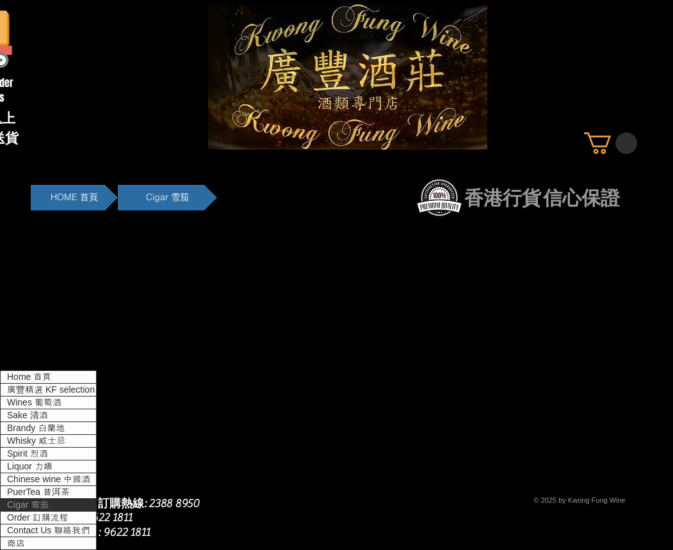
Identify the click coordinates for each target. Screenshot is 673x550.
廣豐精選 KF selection (51, 389)
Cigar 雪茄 (28, 504)
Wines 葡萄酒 (34, 402)
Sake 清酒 (27, 415)
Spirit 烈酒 (27, 453)
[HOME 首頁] (74, 197)
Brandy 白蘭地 (36, 428)
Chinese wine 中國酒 (48, 479)
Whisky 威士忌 (36, 441)
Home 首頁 (29, 377)
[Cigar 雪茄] (167, 197)
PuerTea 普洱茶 (38, 492)
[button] (610, 143)
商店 (16, 543)
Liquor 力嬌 (30, 466)
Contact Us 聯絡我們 (48, 530)
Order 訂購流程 (38, 517)
